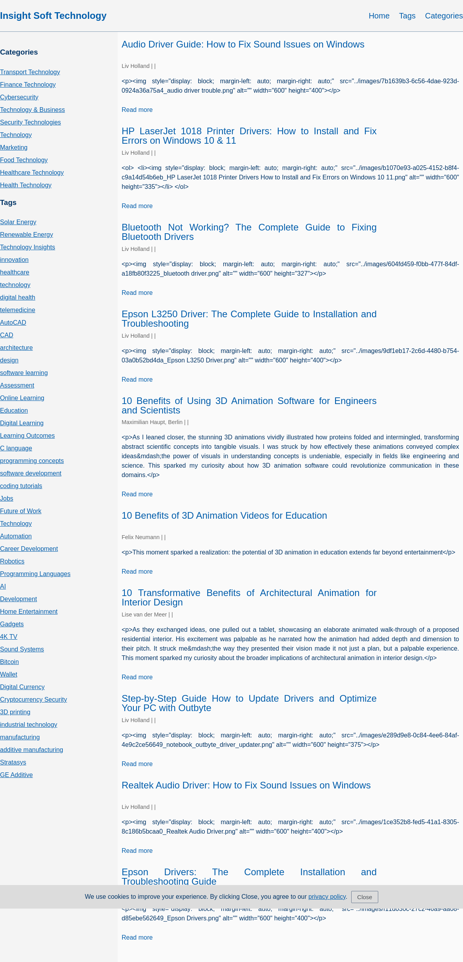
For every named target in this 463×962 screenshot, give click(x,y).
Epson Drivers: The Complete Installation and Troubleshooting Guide (249, 877)
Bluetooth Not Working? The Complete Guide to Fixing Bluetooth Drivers (249, 232)
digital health (17, 297)
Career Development (29, 548)
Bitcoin (9, 661)
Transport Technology (30, 72)
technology (15, 285)
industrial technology (28, 724)
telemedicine (17, 310)
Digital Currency (22, 687)
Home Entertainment (29, 611)
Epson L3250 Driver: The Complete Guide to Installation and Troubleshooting (249, 319)
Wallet (8, 674)
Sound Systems (22, 649)
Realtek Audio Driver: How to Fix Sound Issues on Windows (246, 785)
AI (3, 586)
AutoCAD (13, 322)
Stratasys (13, 762)
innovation (14, 259)
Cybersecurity (19, 97)
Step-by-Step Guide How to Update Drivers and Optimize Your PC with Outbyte (249, 703)
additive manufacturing (31, 749)
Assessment (17, 385)
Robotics (12, 561)
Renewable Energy (26, 234)
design (9, 360)
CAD (6, 335)
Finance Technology (28, 84)
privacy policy (327, 896)
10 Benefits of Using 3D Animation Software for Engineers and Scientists (249, 405)
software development (31, 473)
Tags (407, 15)
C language (16, 448)
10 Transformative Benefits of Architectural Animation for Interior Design (249, 597)
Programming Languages (35, 574)
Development (18, 599)
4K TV (8, 636)
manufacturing (20, 737)
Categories (444, 15)
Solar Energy (18, 222)
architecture (16, 347)
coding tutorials (21, 486)
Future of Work (21, 511)
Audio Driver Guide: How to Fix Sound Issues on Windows (243, 44)
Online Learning (22, 398)
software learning (24, 372)
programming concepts (32, 460)
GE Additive (16, 775)
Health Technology (25, 185)
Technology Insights (27, 247)
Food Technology (24, 160)
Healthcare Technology (32, 172)
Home (379, 15)
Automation (16, 536)
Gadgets (12, 624)
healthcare (14, 272)
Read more (137, 109)
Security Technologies (30, 122)
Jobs (6, 498)
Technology (16, 135)
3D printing (15, 712)
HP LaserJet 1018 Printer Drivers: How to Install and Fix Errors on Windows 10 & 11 (249, 136)
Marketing (13, 147)
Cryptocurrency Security (33, 699)
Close (364, 897)
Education (14, 410)
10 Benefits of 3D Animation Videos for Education (224, 515)
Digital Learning (22, 423)
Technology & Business (32, 109)
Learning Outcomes (27, 435)
